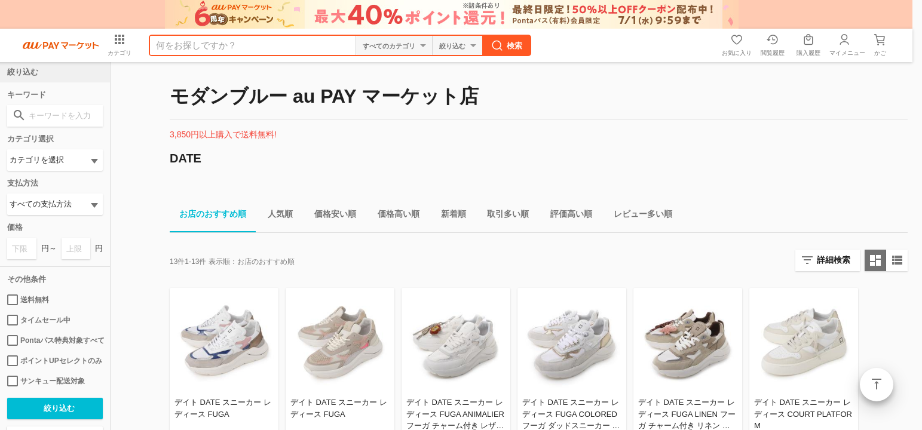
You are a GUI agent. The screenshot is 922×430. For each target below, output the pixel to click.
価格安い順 (330, 216)
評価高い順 (566, 216)
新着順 (448, 216)
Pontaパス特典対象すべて (55, 340)
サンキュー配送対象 (46, 381)
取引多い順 (503, 216)
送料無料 (28, 299)
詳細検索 (833, 260)
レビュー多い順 (638, 216)
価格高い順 (393, 216)
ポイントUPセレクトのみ (54, 360)
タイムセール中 (39, 320)
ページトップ (876, 384)
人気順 (275, 216)
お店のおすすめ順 (208, 216)
